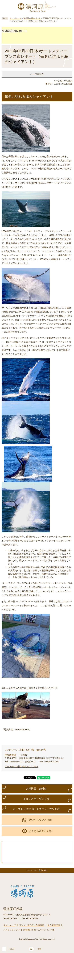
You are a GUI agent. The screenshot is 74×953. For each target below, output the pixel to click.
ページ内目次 (37, 74)
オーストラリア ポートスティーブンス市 (36, 809)
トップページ (15, 18)
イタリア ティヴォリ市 (36, 798)
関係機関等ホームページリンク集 (38, 930)
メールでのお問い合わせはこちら (21, 766)
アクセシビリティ (11, 930)
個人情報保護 (53, 925)
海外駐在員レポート (32, 18)
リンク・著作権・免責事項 (31, 925)
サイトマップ (9, 925)
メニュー (9, 949)
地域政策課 (10, 755)
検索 (35, 949)
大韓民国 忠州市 (36, 788)
